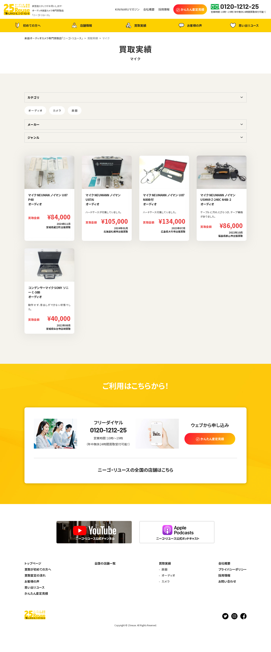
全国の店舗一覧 (105, 563)
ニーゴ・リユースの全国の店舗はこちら (135, 469)
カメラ (57, 110)
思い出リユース (244, 25)
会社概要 (224, 563)
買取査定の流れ (35, 575)
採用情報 (224, 575)
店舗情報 (81, 25)
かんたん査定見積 (36, 593)
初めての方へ (27, 25)
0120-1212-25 (108, 430)
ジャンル (33, 137)
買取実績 (135, 25)
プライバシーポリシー (232, 569)
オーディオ (35, 110)
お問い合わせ (227, 581)
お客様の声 (190, 25)
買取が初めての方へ (37, 569)
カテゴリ (33, 97)
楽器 (75, 110)
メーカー (33, 124)
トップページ (32, 563)
